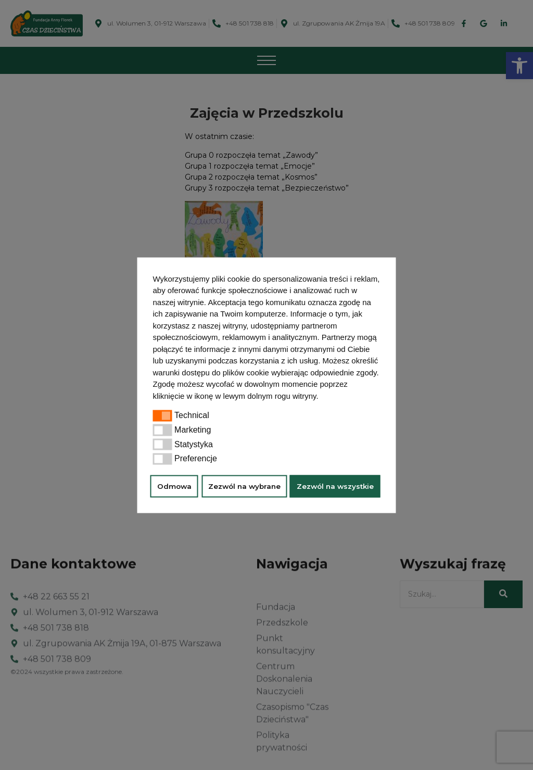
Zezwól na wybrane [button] (244, 486)
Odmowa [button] (174, 486)
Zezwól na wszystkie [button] (335, 486)
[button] (322, 396)
